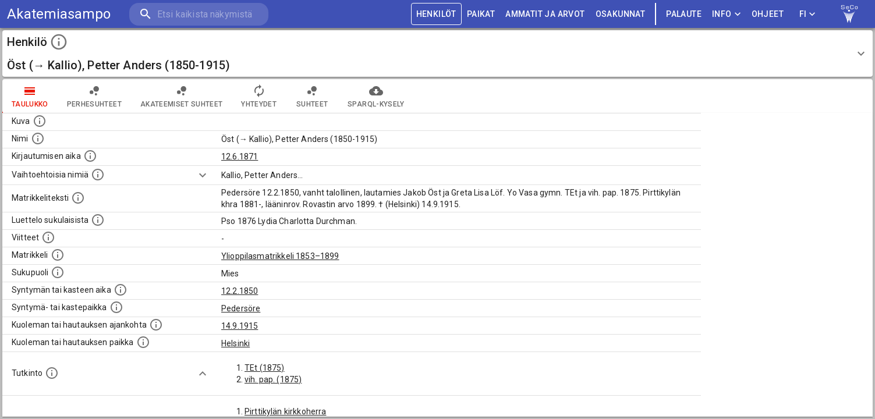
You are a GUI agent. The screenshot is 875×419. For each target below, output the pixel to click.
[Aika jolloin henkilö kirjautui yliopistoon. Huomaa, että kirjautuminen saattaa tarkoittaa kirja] (90, 156)
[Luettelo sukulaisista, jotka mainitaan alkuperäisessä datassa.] (97, 220)
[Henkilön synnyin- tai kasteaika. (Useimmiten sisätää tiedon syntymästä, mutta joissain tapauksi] (120, 289)
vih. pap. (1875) (273, 379)
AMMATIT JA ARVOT (545, 14)
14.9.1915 (239, 326)
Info (726, 14)
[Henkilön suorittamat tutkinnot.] (51, 373)
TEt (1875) (265, 367)
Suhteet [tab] (312, 96)
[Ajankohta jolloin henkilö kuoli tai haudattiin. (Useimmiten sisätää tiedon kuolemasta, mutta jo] (156, 324)
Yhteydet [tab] (259, 96)
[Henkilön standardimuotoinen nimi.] (38, 138)
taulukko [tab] (30, 96)
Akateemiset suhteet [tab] (181, 96)
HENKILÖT (436, 14)
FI (807, 14)
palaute (683, 14)
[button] (437, 53)
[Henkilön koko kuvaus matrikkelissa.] (78, 198)
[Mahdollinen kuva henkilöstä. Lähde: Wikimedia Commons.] (39, 121)
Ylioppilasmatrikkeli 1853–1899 (280, 256)
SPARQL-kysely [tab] (375, 96)
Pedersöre (240, 308)
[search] (198, 14)
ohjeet (767, 14)
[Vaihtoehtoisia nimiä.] (97, 174)
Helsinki (235, 343)
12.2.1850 (239, 291)
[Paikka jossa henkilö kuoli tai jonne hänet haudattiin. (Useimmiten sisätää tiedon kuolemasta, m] (143, 342)
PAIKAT (481, 14)
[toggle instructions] (58, 42)
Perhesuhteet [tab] (94, 96)
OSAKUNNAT (620, 14)
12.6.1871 (239, 156)
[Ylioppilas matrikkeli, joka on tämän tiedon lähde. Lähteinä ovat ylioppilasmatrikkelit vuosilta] (57, 255)
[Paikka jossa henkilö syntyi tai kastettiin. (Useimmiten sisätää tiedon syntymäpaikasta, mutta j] (116, 307)
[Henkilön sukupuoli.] (57, 272)
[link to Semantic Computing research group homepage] (849, 14)
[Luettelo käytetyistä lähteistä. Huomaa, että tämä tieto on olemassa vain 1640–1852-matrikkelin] (48, 237)
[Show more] (202, 175)
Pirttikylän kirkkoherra (285, 411)
